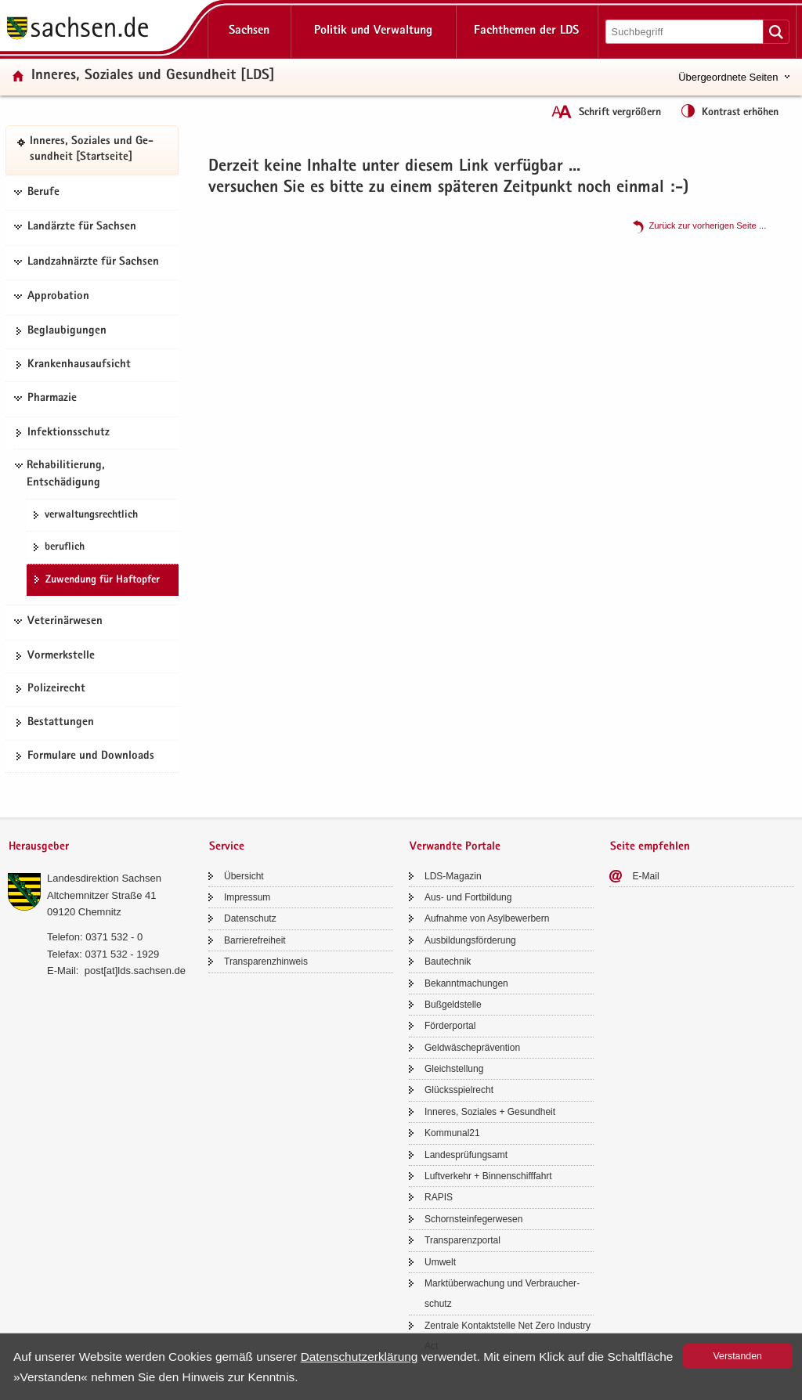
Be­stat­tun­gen (60, 722)
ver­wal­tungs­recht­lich (91, 515)
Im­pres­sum (247, 897)
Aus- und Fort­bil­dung (467, 897)
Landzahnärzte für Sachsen (93, 262)
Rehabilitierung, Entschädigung (66, 474)
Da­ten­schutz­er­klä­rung (359, 1356)
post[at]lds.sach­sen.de (135, 970)
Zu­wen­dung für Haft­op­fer (102, 580)
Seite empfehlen (650, 847)
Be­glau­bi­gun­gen (67, 331)
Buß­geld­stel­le (453, 1004)
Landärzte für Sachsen (81, 227)
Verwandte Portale (455, 847)
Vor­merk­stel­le (61, 656)
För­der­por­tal (449, 1025)
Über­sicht (244, 876)
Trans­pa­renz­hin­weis (266, 961)
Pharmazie (52, 398)
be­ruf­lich (65, 547)
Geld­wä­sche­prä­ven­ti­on (472, 1047)
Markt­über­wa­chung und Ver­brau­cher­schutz (502, 1293)
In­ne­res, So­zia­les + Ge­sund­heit (489, 1111)
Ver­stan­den (737, 1356)
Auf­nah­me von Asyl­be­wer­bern (486, 918)
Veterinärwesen (65, 621)
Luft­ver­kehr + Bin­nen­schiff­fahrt (488, 1176)
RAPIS (438, 1197)
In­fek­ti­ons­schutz (68, 433)
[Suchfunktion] (685, 32)
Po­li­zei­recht (56, 689)
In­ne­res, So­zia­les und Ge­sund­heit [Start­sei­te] (92, 150)
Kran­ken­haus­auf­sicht (79, 364)
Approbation (58, 296)
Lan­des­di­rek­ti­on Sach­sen (104, 878)
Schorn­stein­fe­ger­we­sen (473, 1219)
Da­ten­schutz (250, 918)
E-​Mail (646, 876)
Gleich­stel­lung (453, 1068)
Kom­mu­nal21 (452, 1133)
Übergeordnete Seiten (728, 77)
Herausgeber (39, 847)
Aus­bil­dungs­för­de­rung (470, 940)
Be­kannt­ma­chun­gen (466, 983)
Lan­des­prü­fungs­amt (466, 1154)
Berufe (43, 192)
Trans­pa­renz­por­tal (462, 1240)
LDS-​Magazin (453, 876)
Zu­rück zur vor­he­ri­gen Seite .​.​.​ (707, 225)
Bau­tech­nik (447, 961)
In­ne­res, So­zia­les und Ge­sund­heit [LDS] (153, 76)
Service (226, 847)
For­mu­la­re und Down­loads (90, 756)
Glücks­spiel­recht (458, 1089)
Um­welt (440, 1262)
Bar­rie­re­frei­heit (255, 940)
